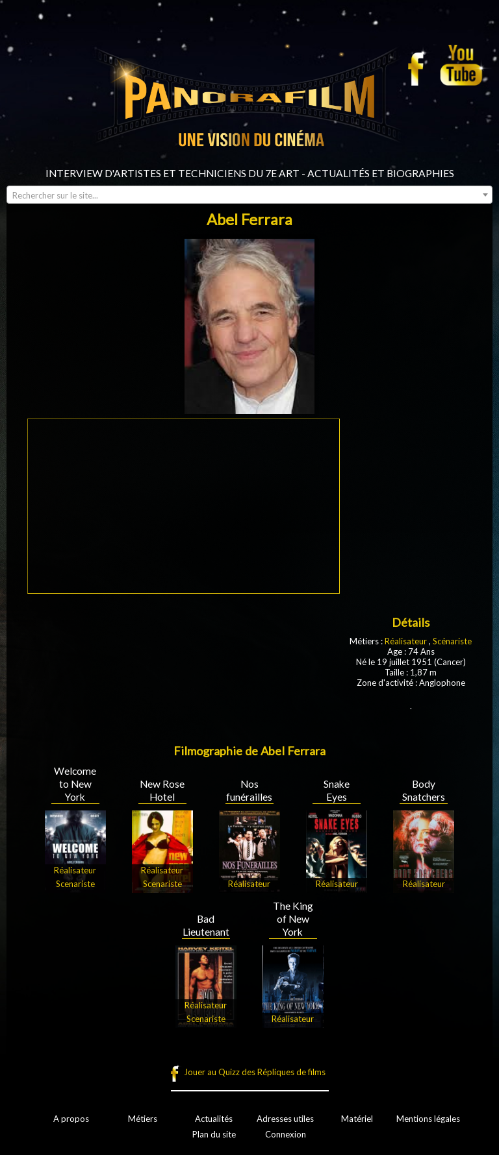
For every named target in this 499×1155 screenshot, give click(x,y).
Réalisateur (406, 641)
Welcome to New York (75, 784)
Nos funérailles (249, 790)
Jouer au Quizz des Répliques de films (255, 1072)
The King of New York (293, 919)
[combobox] (249, 195)
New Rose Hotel (162, 790)
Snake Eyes (337, 790)
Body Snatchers (423, 790)
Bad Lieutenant (206, 925)
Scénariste (452, 641)
